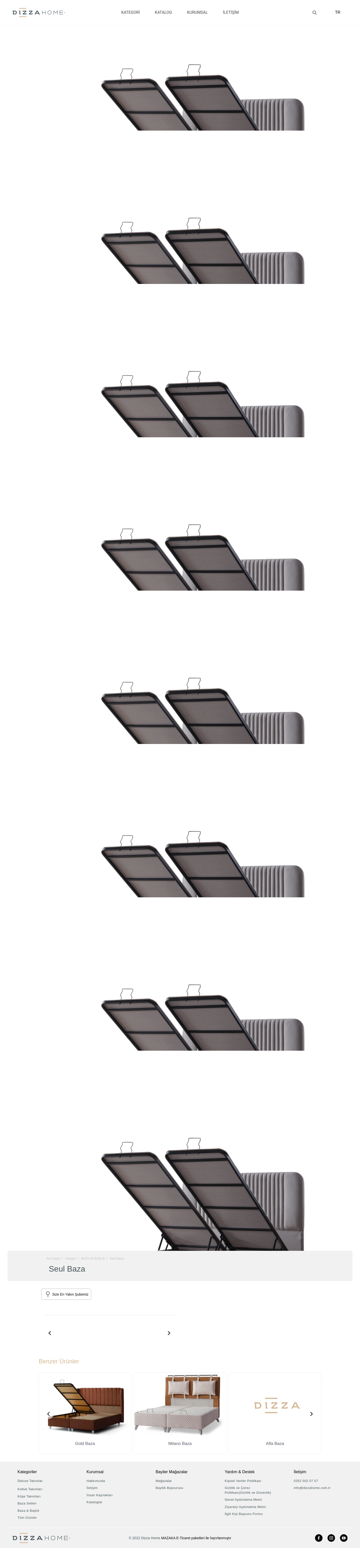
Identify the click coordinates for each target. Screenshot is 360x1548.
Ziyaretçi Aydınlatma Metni (245, 1507)
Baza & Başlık (28, 1510)
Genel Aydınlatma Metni (243, 1499)
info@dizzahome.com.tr (312, 1488)
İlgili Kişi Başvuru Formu (244, 1514)
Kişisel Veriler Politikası (243, 1481)
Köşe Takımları (29, 1496)
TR (339, 12)
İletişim (92, 1488)
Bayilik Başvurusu (170, 1488)
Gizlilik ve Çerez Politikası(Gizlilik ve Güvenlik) (248, 1490)
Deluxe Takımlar (30, 1481)
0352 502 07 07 (306, 1481)
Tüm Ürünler (27, 1517)
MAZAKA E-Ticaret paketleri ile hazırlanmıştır (196, 1538)
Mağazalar (164, 1481)
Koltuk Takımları (30, 1489)
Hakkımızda (95, 1481)
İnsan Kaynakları (99, 1495)
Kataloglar (94, 1502)
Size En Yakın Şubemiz (70, 1294)
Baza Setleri (27, 1503)
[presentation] (49, 1333)
